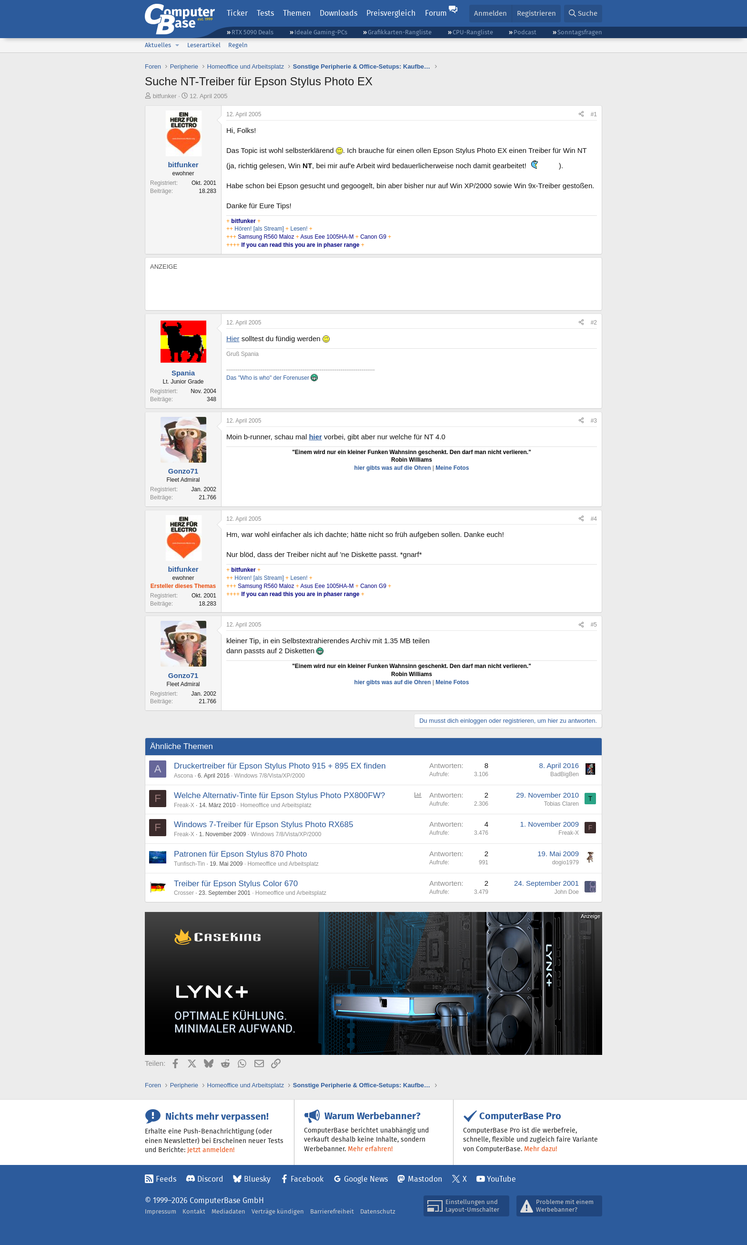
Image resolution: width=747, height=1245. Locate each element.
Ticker (237, 13)
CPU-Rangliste (473, 32)
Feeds (166, 1179)
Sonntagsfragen (579, 32)
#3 (594, 420)
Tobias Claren (561, 803)
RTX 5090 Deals (252, 32)
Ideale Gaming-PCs (320, 32)
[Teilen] (581, 114)
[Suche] (583, 13)
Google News (366, 1179)
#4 (594, 519)
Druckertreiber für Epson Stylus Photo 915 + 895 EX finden (280, 765)
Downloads (338, 13)
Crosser (184, 893)
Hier (233, 338)
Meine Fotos (452, 468)
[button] (177, 45)
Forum (436, 13)
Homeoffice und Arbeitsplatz (275, 805)
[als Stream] (268, 228)
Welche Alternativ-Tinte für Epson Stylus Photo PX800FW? (279, 795)
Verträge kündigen (278, 1211)
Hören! (243, 228)
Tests (265, 13)
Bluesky (257, 1179)
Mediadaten (228, 1211)
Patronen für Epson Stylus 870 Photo (240, 854)
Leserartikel (204, 45)
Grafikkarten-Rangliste (400, 32)
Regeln (238, 45)
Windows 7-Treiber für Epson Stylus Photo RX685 (263, 824)
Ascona (183, 775)
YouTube (501, 1179)
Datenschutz (377, 1211)
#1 (594, 114)
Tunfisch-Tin (189, 863)
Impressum (160, 1211)
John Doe (567, 892)
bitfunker (165, 96)
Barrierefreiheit (332, 1211)
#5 (594, 624)
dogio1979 (565, 862)
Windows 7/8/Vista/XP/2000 (269, 775)
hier (315, 437)
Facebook (307, 1179)
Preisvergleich (390, 13)
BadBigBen (564, 774)
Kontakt (193, 1211)
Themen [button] (297, 13)
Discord (210, 1179)
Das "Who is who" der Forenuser (272, 378)
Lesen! (299, 228)
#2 (594, 322)
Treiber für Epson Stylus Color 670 (236, 883)
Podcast (525, 32)
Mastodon (425, 1179)
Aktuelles (158, 45)
